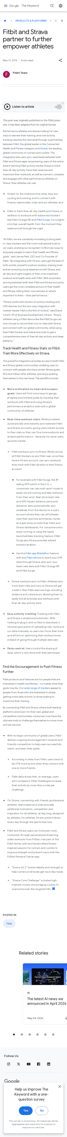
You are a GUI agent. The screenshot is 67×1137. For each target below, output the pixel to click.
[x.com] (18, 1064)
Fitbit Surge (43, 219)
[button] (60, 60)
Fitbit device (34, 557)
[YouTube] (28, 1064)
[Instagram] (8, 1064)
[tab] (14, 1034)
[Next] (62, 20)
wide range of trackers (37, 688)
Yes (25, 1129)
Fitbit (16, 144)
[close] (59, 1105)
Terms (23, 1093)
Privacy (9, 1093)
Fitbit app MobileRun (37, 553)
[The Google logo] (12, 1081)
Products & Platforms (31, 20)
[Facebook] (38, 1064)
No (42, 1129)
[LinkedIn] (48, 1064)
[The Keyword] (5, 20)
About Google (42, 1093)
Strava (44, 148)
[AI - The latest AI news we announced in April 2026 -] (40, 993)
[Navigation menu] (5, 5)
